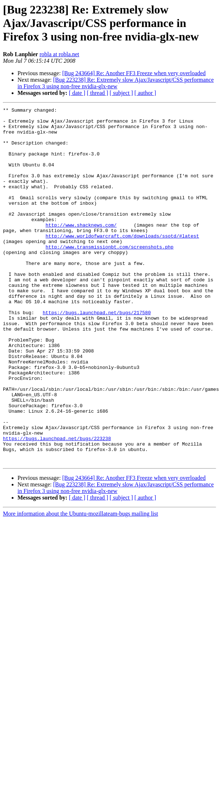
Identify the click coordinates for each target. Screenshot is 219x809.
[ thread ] (97, 93)
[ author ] (145, 93)
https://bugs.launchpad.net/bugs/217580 (96, 354)
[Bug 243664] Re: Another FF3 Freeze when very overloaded (134, 73)
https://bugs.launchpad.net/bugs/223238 (57, 505)
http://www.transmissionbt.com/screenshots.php (109, 275)
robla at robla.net (59, 54)
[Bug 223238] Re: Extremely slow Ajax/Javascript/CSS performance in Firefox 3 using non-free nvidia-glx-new (115, 83)
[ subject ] (121, 93)
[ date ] (77, 93)
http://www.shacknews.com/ (81, 249)
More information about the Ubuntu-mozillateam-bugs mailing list (80, 585)
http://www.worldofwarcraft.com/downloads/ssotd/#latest (122, 262)
